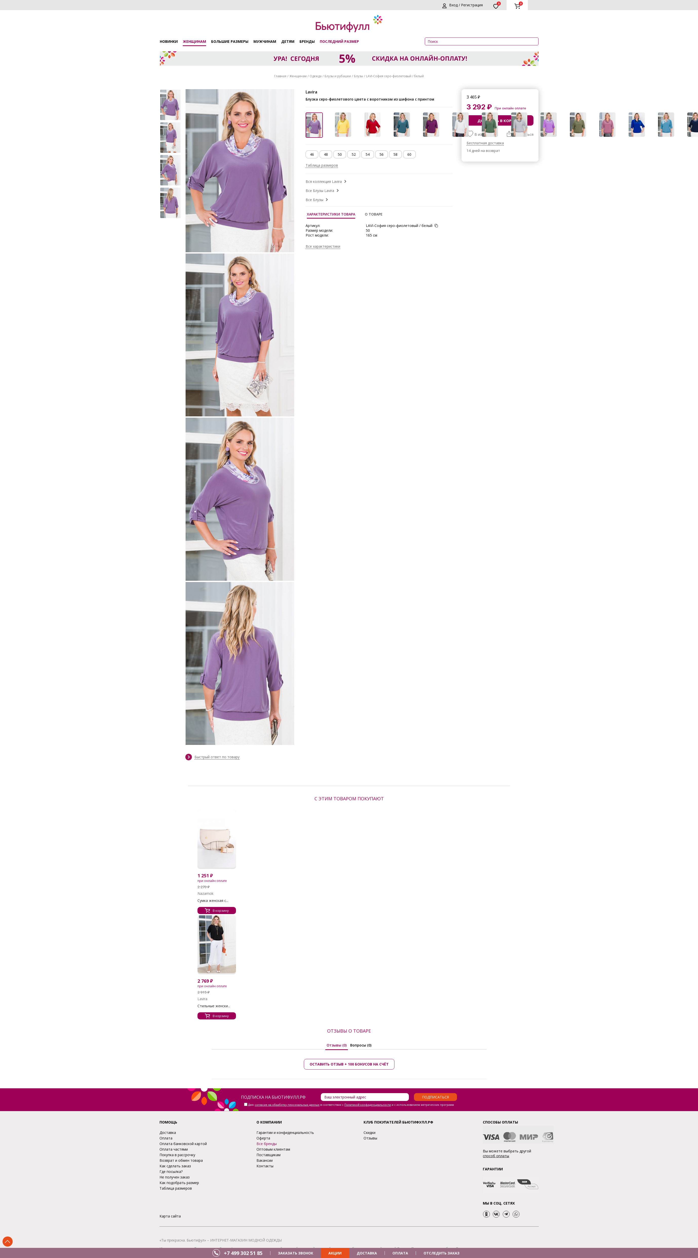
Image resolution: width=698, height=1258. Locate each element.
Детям (287, 41)
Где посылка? (171, 1171)
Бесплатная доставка (485, 143)
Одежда (316, 76)
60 (409, 154)
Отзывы (370, 1138)
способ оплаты (496, 1155)
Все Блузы (314, 199)
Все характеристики (323, 246)
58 (395, 154)
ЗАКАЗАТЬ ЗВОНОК (295, 1253)
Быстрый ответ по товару (217, 756)
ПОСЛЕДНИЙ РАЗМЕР (339, 41)
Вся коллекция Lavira (324, 181)
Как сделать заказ (175, 1166)
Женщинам (194, 41)
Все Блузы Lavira (320, 190)
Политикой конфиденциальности (367, 1105)
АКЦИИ (335, 1253)
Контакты (264, 1166)
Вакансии (264, 1160)
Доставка (167, 1132)
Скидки (369, 1132)
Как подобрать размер (179, 1182)
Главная (280, 76)
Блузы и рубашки (338, 76)
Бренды (307, 41)
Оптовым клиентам (273, 1149)
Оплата (165, 1138)
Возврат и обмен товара (181, 1160)
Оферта (263, 1138)
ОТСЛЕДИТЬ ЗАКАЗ (442, 1253)
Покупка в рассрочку (177, 1154)
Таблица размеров (322, 165)
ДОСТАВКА (367, 1253)
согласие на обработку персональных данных (287, 1105)
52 (354, 154)
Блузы (358, 76)
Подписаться (435, 1097)
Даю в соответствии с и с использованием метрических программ (351, 1105)
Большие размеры (229, 41)
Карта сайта (170, 1216)
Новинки (169, 41)
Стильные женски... (213, 1005)
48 (326, 154)
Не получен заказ (174, 1177)
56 (382, 154)
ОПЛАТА (400, 1253)
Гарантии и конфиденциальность (285, 1132)
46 (312, 154)
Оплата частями (173, 1149)
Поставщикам (268, 1154)
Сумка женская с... (212, 900)
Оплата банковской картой (183, 1143)
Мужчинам (264, 41)
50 (340, 154)
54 (368, 154)
